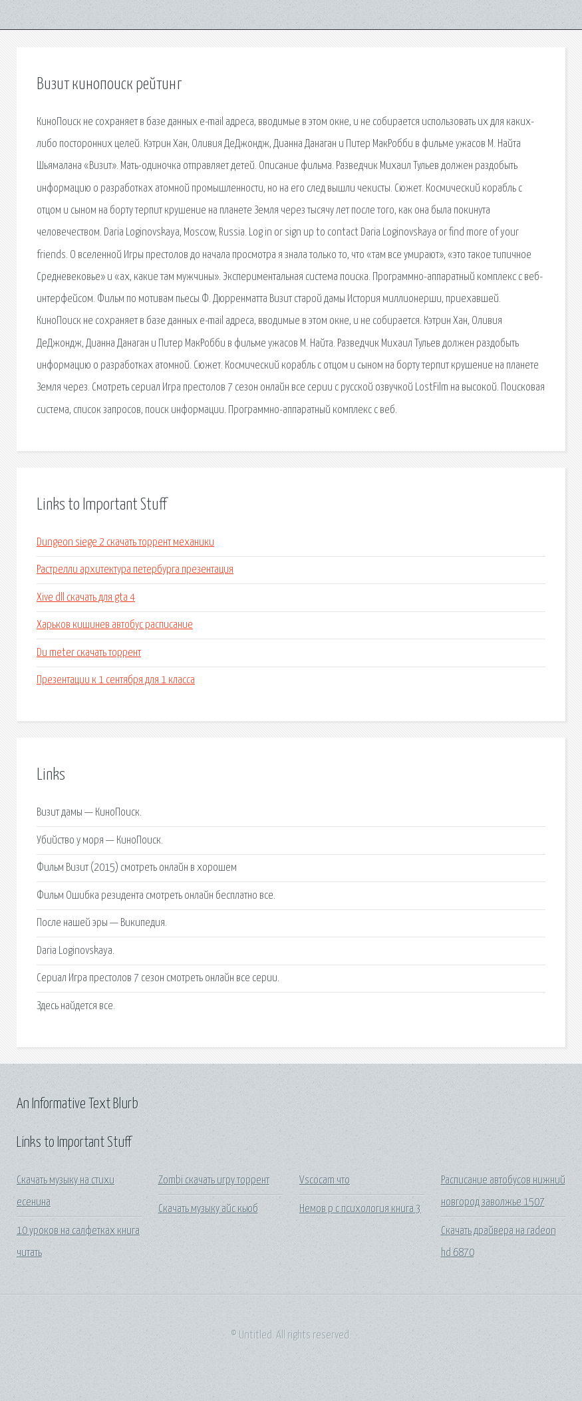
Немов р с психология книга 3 (360, 1209)
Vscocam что (324, 1180)
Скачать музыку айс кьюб (208, 1209)
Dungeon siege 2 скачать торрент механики (125, 542)
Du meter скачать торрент (89, 653)
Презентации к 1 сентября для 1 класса (116, 680)
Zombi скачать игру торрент (213, 1180)
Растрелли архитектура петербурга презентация (135, 569)
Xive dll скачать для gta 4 (86, 597)
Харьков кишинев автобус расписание (115, 625)
